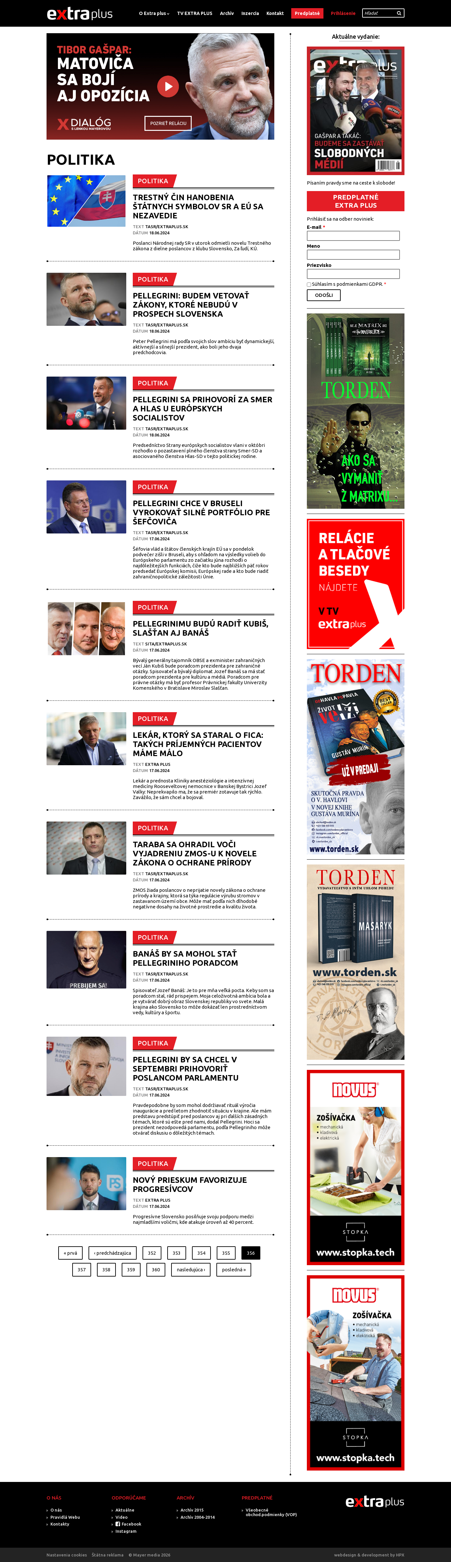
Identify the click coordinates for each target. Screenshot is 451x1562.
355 (226, 1253)
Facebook (131, 1524)
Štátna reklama (108, 1555)
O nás (56, 1510)
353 (177, 1253)
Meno (313, 246)
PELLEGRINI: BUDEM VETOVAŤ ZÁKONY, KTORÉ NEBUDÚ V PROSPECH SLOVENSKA (191, 304)
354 (201, 1253)
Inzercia (250, 13)
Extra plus (158, 764)
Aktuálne (125, 1510)
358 (106, 1269)
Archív (227, 13)
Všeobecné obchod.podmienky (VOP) (271, 1512)
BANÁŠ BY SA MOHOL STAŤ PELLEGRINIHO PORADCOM (185, 958)
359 (131, 1269)
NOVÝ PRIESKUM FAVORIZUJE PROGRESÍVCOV (190, 1185)
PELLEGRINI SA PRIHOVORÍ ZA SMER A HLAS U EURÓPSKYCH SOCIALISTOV (202, 408)
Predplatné (307, 13)
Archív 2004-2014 (197, 1517)
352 (152, 1253)
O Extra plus (152, 13)
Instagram (126, 1531)
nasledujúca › (191, 1269)
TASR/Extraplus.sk (166, 226)
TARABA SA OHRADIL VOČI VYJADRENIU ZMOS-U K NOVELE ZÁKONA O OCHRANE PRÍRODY (195, 853)
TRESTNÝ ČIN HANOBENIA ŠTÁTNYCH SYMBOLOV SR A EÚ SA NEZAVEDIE (198, 206)
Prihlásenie (343, 13)
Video (122, 1517)
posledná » (234, 1269)
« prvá (70, 1253)
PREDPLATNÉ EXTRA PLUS (355, 201)
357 (82, 1269)
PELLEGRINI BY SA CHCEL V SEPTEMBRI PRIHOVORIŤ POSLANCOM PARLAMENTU (186, 1068)
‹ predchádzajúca (112, 1253)
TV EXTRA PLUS (194, 13)
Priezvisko (319, 265)
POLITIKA (153, 181)
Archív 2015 (192, 1510)
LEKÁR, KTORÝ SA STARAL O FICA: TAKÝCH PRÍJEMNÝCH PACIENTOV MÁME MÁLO (198, 744)
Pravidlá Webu (65, 1517)
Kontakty (59, 1524)
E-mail (316, 227)
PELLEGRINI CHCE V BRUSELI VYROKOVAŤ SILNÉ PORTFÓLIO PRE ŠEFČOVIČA (201, 512)
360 (156, 1269)
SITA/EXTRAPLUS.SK (166, 644)
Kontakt (275, 13)
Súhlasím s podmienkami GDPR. (349, 284)
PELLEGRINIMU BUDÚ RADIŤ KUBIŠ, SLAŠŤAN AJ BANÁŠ (200, 628)
